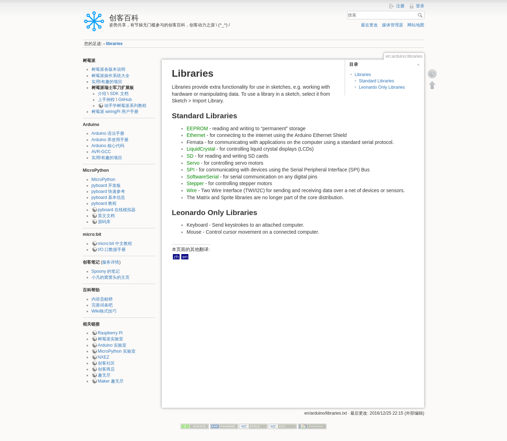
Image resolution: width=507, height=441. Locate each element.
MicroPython (103, 179)
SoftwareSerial (203, 176)
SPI (191, 169)
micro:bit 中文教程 (115, 243)
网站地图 (415, 25)
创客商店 (106, 369)
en (185, 256)
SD (190, 156)
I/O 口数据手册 (112, 249)
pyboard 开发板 (106, 185)
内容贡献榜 (102, 299)
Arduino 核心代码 (108, 145)
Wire (192, 190)
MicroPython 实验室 (117, 351)
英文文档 (106, 215)
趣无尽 (104, 375)
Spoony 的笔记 (106, 271)
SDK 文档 (119, 93)
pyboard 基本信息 (108, 197)
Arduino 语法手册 (108, 133)
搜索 (421, 15)
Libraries (363, 74)
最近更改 (369, 25)
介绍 (102, 93)
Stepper (195, 183)
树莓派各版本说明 (108, 69)
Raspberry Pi (110, 332)
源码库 (104, 221)
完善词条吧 (102, 305)
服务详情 (110, 262)
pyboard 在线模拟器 (117, 209)
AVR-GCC (101, 151)
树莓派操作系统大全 (111, 75)
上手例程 (106, 99)
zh (176, 256)
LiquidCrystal (201, 149)
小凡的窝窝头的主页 (111, 277)
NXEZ (103, 357)
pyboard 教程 (104, 203)
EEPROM (197, 128)
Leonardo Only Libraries (382, 87)
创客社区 (106, 363)
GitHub (125, 99)
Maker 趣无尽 (111, 381)
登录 (420, 6)
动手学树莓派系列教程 (125, 105)
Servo (193, 163)
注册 (400, 6)
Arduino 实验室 (112, 345)
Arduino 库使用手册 (110, 139)
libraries (114, 43)
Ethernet (196, 135)
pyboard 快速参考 (108, 191)
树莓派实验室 (110, 338)
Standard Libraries (376, 80)
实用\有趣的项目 (107, 81)
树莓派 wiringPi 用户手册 (115, 111)
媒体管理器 (392, 25)
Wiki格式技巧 (104, 311)
